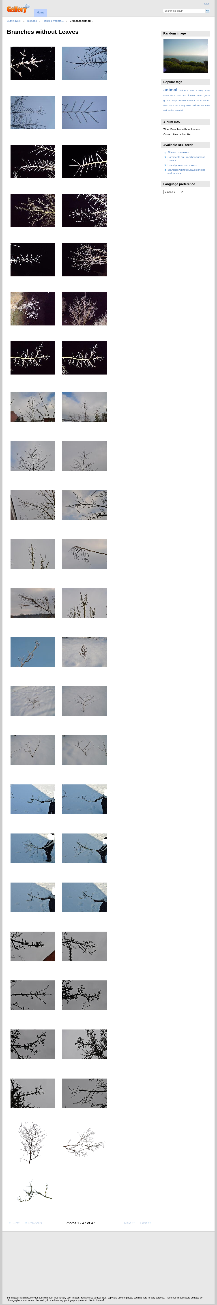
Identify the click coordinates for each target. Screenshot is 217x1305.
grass (207, 95)
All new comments (178, 152)
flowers (191, 95)
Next (129, 1223)
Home (40, 12)
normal (206, 100)
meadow (182, 100)
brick (192, 90)
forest (199, 95)
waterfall (179, 110)
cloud (172, 95)
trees (207, 105)
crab (179, 95)
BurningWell (14, 20)
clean (166, 95)
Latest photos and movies (182, 165)
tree (202, 105)
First (13, 1223)
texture (196, 105)
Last (145, 1223)
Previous (33, 1223)
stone (188, 105)
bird (181, 90)
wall (165, 110)
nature (199, 100)
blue (186, 90)
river (165, 105)
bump (207, 90)
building (199, 90)
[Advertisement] (108, 1265)
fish (184, 95)
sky (170, 105)
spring (182, 105)
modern (191, 100)
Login (207, 3)
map (174, 100)
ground (167, 100)
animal (170, 89)
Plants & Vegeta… (53, 20)
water (171, 110)
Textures (32, 20)
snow (175, 105)
